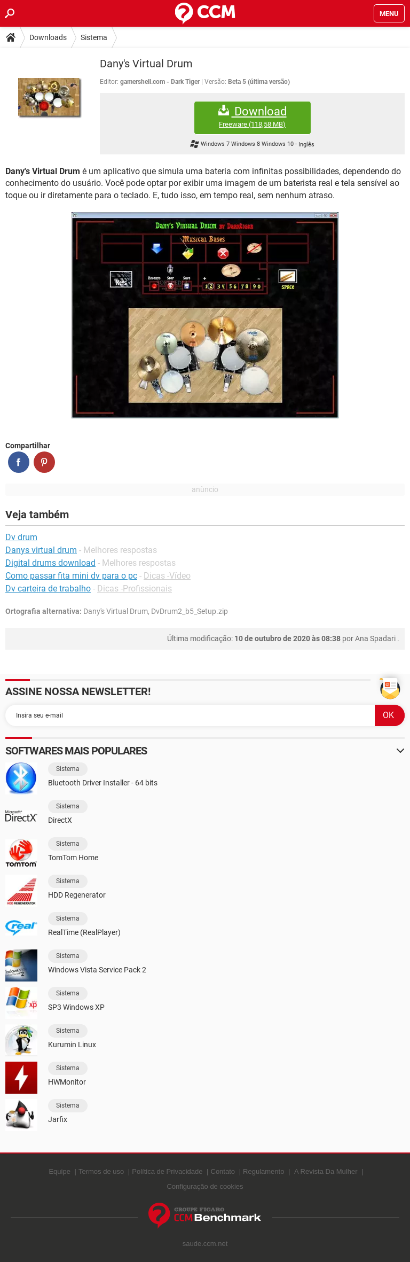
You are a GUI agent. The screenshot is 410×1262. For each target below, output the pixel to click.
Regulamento (263, 1171)
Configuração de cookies (205, 1186)
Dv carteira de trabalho (48, 588)
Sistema (94, 37)
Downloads (48, 37)
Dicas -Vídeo (167, 576)
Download (252, 117)
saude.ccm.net (205, 1244)
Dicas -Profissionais (134, 588)
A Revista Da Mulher (326, 1171)
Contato (223, 1171)
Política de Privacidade (167, 1171)
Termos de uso (101, 1171)
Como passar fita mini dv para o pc (71, 576)
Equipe (59, 1171)
